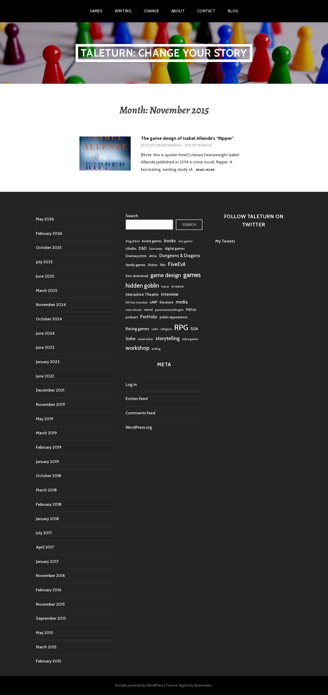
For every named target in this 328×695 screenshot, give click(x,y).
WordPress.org (139, 427)
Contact (206, 11)
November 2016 (50, 575)
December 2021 (50, 390)
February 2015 (48, 661)
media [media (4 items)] (182, 301)
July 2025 (44, 261)
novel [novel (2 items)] (148, 310)
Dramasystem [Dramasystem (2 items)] (136, 256)
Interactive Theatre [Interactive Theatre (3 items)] (142, 294)
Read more (205, 170)
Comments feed (140, 412)
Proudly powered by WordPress (139, 685)
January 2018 (47, 518)
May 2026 (45, 219)
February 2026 (49, 233)
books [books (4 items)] (170, 240)
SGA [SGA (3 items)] (194, 328)
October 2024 (49, 319)
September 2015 (51, 618)
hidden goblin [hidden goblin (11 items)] (142, 285)
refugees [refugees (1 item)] (166, 329)
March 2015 (46, 647)
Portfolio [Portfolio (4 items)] (148, 316)
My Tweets (225, 241)
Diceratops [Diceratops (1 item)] (155, 248)
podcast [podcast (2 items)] (132, 317)
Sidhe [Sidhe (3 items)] (131, 338)
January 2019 (47, 461)
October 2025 (48, 247)
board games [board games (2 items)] (152, 241)
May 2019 (44, 418)
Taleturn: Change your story (164, 53)
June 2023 (45, 347)
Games (96, 11)
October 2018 (48, 475)
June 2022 (45, 376)
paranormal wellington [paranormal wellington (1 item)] (169, 310)
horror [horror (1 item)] (165, 286)
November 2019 (50, 404)
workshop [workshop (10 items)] (137, 347)
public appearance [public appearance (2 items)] (174, 317)
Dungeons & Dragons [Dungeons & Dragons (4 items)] (179, 255)
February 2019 (48, 447)
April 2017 (45, 547)
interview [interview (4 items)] (169, 294)
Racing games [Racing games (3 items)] (137, 328)
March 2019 (46, 432)
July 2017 (44, 532)
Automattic (203, 685)
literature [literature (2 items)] (166, 302)
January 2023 (47, 361)
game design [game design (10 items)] (165, 275)
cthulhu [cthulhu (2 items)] (131, 248)
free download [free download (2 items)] (137, 276)
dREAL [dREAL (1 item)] (153, 256)
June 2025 (45, 276)
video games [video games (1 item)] (190, 339)
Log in (131, 384)
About (178, 11)
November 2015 (50, 604)
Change (151, 11)
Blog (233, 11)
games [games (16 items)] (192, 275)
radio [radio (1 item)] (154, 329)
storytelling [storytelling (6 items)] (168, 338)
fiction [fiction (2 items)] (153, 265)
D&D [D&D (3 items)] (143, 248)
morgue (204, 145)
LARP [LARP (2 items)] (153, 302)
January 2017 (47, 561)
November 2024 (51, 304)
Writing (123, 11)
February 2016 (48, 589)
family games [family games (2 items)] (136, 265)
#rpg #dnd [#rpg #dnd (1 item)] (133, 241)
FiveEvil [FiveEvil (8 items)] (176, 264)
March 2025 (46, 290)
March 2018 (46, 490)
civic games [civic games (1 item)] (185, 241)
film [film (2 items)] (163, 265)
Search (132, 215)
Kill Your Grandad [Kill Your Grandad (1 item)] (136, 302)
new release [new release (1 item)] (134, 310)
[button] (105, 153)
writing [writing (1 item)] (156, 349)
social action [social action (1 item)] (145, 339)
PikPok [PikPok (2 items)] (191, 310)
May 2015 (44, 632)
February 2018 (48, 504)
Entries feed (137, 398)
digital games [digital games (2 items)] (175, 248)
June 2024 (45, 333)
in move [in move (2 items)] (177, 286)
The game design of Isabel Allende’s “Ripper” (187, 138)
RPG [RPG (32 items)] (181, 327)
